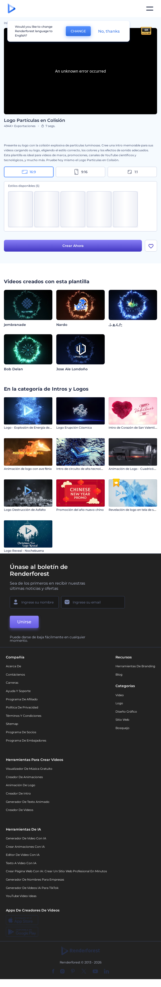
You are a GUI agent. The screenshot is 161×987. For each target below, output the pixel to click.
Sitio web (122, 722)
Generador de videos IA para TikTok (32, 890)
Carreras (12, 685)
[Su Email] (93, 604)
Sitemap (12, 726)
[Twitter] (84, 973)
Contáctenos (15, 676)
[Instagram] (62, 973)
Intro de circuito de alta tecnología (81, 471)
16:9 (29, 172)
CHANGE (78, 31)
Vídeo (119, 697)
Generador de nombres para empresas (35, 881)
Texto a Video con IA (21, 865)
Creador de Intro (18, 795)
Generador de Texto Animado (27, 804)
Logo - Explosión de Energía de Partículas (34, 430)
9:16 (80, 172)
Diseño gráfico (126, 713)
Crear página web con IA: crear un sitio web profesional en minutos (56, 873)
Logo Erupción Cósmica (74, 430)
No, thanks (109, 31)
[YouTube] (95, 973)
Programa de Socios (21, 734)
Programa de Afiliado (22, 701)
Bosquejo (122, 730)
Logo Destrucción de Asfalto (25, 511)
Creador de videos (19, 812)
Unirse (24, 624)
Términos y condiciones (23, 717)
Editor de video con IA (23, 857)
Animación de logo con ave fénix (28, 471)
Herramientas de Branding (135, 668)
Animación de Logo (20, 787)
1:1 (132, 172)
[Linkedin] (106, 973)
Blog (118, 676)
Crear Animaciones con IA (25, 848)
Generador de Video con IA (26, 840)
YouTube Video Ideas (21, 898)
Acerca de (13, 668)
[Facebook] (53, 973)
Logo (119, 705)
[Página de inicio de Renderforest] (11, 8)
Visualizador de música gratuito (29, 771)
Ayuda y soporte (18, 693)
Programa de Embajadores (26, 742)
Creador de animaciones (24, 779)
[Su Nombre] (34, 604)
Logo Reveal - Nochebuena (24, 553)
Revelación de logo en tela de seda (134, 511)
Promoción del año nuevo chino (80, 511)
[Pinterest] (72, 973)
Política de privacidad (22, 709)
